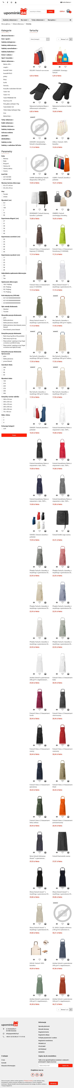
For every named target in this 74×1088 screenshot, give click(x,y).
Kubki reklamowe (7, 123)
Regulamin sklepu (43, 1035)
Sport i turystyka (7, 58)
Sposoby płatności (44, 1026)
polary (5, 76)
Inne (4, 113)
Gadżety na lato (6, 142)
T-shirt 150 (6, 91)
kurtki (5, 82)
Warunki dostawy (43, 1029)
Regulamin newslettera (45, 1040)
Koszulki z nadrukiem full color (12, 88)
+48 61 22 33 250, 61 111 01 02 (15, 1036)
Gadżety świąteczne (7, 129)
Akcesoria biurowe (8, 36)
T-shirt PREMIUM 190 (9, 98)
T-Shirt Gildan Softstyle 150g (11, 110)
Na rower (25, 20)
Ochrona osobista (7, 132)
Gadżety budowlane (8, 52)
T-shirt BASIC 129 (8, 107)
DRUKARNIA (6, 139)
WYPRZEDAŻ (42, 1049)
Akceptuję (53, 1083)
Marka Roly (7, 116)
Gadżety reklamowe (10, 20)
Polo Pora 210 (7, 101)
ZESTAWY (5, 136)
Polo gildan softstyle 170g (11, 104)
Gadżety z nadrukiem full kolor (11, 145)
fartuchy (5, 85)
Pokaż (14, 435)
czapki (5, 67)
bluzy (5, 79)
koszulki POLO (7, 73)
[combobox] (40, 39)
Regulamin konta (43, 1032)
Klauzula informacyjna (8, 1065)
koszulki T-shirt (7, 70)
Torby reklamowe (38, 20)
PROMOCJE (42, 1043)
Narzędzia (52, 20)
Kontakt (3, 1063)
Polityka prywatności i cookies (47, 1037)
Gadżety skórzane (7, 126)
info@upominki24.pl (12, 1033)
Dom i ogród (6, 39)
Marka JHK (7, 64)
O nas (3, 1060)
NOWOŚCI (41, 1052)
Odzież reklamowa (8, 61)
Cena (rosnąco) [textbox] (35, 39)
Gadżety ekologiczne (8, 42)
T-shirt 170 (6, 95)
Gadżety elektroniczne (9, 45)
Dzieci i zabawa (7, 55)
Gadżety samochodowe (9, 48)
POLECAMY (42, 1046)
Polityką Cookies (28, 1080)
